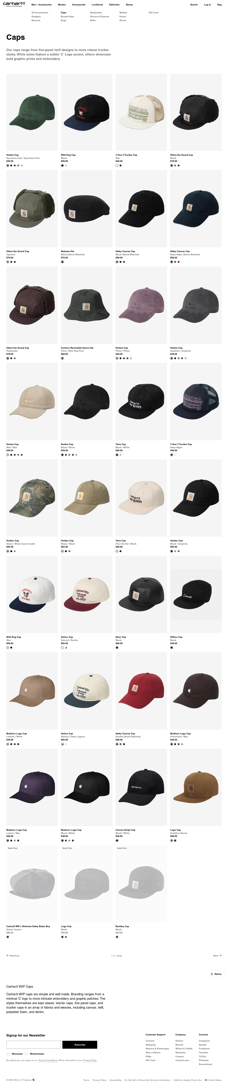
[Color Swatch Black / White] (120, 551)
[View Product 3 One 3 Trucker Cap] (141, 118)
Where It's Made (184, 1048)
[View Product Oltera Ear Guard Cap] (196, 118)
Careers (179, 1056)
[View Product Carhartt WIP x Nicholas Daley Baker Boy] (32, 889)
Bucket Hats (67, 16)
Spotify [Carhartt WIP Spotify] (203, 1044)
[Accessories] (79, 4)
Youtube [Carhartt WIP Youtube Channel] (203, 1052)
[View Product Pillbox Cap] (196, 600)
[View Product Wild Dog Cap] (86, 118)
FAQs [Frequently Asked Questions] (148, 1056)
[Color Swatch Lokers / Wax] (14, 744)
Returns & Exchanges (157, 1048)
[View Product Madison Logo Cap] (32, 696)
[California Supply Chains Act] (187, 1080)
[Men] (34, 4)
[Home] (14, 4)
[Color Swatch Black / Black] (11, 165)
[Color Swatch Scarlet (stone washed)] (124, 261)
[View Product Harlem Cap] (32, 118)
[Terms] (86, 1080)
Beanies (36, 20)
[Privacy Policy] (99, 1080)
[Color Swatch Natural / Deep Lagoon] (65, 647)
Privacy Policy (90, 1060)
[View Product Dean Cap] (141, 600)
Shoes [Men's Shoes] (122, 20)
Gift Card (153, 12)
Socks (122, 16)
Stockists (180, 1052)
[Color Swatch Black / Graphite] (11, 551)
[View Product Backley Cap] (141, 889)
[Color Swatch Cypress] (175, 165)
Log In (207, 4)
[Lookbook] (97, 4)
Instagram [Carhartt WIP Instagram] (204, 1040)
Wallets (123, 12)
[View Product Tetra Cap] (141, 407)
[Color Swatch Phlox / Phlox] (18, 165)
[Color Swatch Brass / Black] (14, 551)
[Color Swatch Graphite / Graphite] (14, 165)
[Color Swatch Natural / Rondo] (65, 744)
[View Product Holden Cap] (32, 504)
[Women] (62, 4)
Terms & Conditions (48, 1060)
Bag (219, 4)
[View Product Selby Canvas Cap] (141, 214)
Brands (179, 1044)
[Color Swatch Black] (11, 261)
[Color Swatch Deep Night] (120, 165)
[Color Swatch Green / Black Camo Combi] (69, 551)
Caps (63, 12)
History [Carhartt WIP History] (179, 1040)
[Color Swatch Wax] (65, 165)
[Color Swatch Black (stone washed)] (175, 261)
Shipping (150, 1044)
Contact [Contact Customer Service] (150, 1040)
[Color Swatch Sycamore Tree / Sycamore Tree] (127, 358)
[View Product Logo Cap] (196, 793)
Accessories (45, 4)
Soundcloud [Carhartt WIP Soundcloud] (205, 1064)
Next (217, 955)
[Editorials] (114, 4)
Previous (12, 955)
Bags (63, 20)
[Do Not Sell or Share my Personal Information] (147, 1080)
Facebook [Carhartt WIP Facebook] (204, 1048)
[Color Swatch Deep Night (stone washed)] (120, 261)
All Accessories (40, 12)
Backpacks (96, 12)
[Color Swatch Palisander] (178, 165)
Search (194, 4)
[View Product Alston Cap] (86, 600)
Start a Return (153, 1052)
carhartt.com (182, 1060)
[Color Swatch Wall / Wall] (21, 165)
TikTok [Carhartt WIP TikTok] (202, 1056)
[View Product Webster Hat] (86, 214)
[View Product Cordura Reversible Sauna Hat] (86, 311)
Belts (93, 20)
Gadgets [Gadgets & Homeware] (36, 16)
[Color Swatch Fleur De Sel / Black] (120, 454)
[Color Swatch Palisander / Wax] (18, 744)
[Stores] (129, 4)
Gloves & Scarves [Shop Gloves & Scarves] (99, 16)
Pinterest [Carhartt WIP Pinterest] (204, 1060)
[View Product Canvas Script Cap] (141, 793)
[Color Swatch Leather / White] (182, 744)
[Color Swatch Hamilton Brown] (65, 936)
